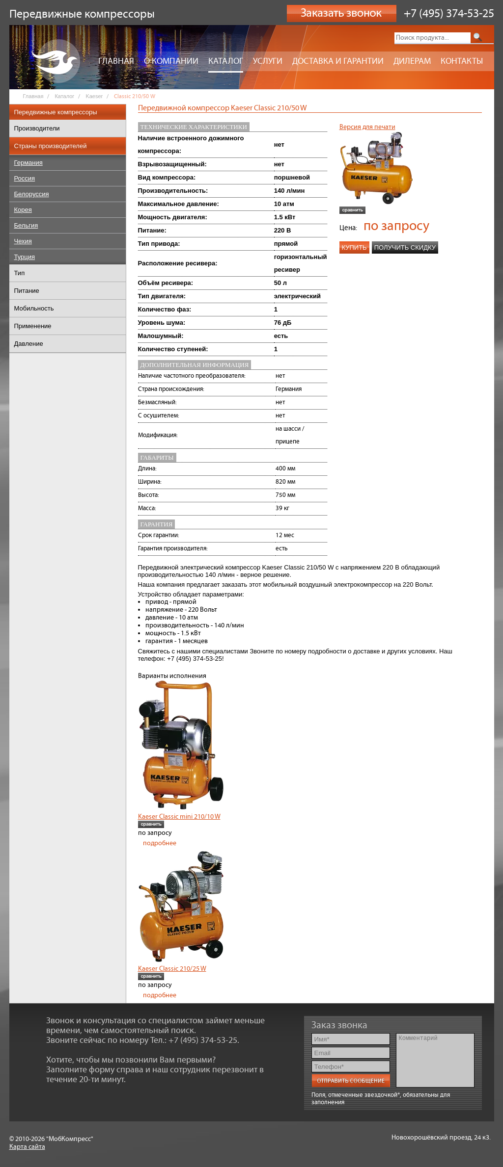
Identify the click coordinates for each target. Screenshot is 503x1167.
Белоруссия (31, 194)
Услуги (267, 61)
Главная (116, 61)
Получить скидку (405, 247)
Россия (24, 178)
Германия (28, 162)
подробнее (159, 843)
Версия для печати (367, 127)
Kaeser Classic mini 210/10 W (179, 817)
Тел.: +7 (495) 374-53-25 (193, 1040)
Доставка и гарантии (338, 61)
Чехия (23, 241)
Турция (24, 256)
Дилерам (412, 61)
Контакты (462, 61)
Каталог (225, 61)
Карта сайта (27, 1147)
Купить (354, 247)
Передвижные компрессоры (55, 112)
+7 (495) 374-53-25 (449, 13)
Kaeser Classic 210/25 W (172, 969)
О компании (171, 61)
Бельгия (26, 225)
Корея (23, 209)
